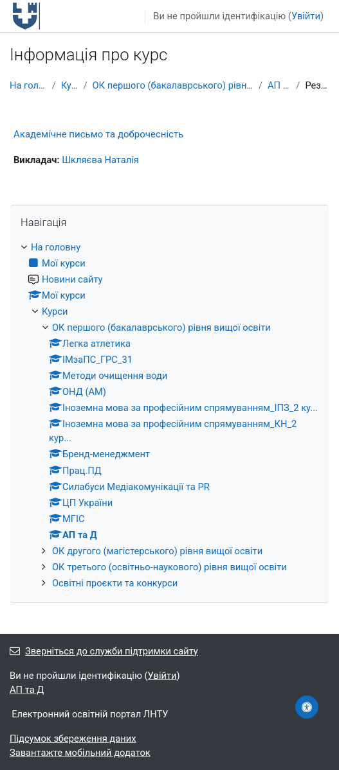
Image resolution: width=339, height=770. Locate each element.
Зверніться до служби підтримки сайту (104, 651)
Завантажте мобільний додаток (80, 752)
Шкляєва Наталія (100, 160)
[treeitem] (169, 415)
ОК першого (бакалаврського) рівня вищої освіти (172, 85)
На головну (28, 85)
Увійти (305, 16)
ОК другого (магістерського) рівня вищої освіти (157, 551)
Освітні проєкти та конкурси (115, 583)
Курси (69, 85)
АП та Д (279, 85)
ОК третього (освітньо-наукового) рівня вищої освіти (169, 567)
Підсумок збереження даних (73, 738)
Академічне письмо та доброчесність (98, 134)
